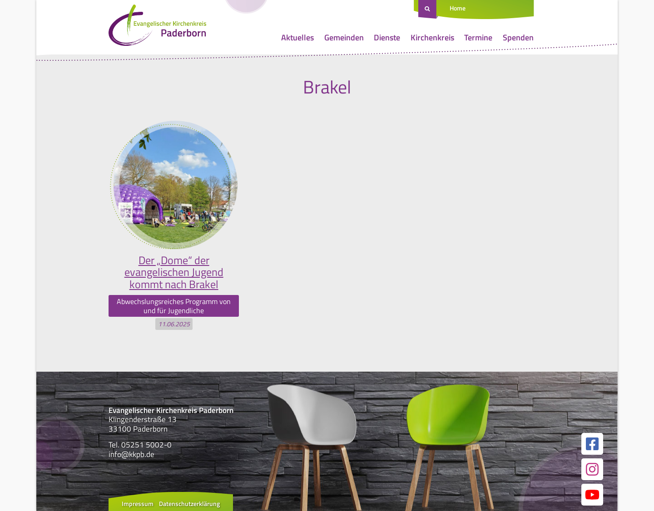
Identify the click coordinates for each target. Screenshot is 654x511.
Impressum (138, 503)
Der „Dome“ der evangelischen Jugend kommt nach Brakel (173, 272)
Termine (478, 37)
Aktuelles (297, 37)
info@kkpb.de (131, 454)
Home (458, 8)
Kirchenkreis (432, 37)
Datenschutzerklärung (189, 503)
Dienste (387, 37)
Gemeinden (344, 37)
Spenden (518, 37)
